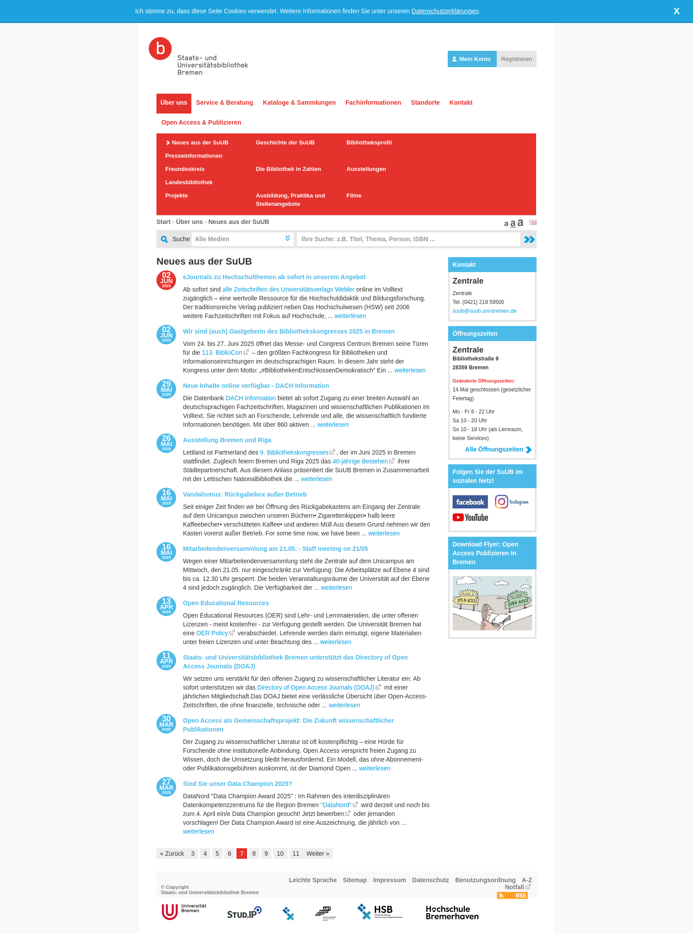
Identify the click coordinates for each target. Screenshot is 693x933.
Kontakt (460, 102)
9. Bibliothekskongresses (294, 452)
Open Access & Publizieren (201, 122)
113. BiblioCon (222, 352)
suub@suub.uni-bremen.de (485, 311)
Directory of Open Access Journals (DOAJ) (315, 687)
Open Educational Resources (226, 603)
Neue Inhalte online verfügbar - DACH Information (256, 385)
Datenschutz (430, 880)
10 (280, 853)
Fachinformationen (373, 102)
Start (163, 221)
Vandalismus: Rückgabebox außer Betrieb (245, 494)
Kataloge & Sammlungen (299, 102)
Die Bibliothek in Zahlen (288, 169)
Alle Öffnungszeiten (498, 449)
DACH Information (251, 398)
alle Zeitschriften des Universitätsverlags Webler (289, 289)
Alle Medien (212, 239)
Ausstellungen (366, 169)
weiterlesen (350, 315)
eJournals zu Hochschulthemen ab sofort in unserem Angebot (274, 277)
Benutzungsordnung (485, 880)
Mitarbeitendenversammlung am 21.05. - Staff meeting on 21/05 (275, 548)
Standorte (425, 102)
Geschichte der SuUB (285, 142)
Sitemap (355, 880)
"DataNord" (335, 804)
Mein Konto (472, 59)
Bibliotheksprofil (369, 142)
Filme (354, 195)
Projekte (176, 195)
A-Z (527, 880)
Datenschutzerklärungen (445, 11)
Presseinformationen (193, 155)
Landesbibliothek (189, 182)
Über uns (173, 102)
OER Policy (212, 633)
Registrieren (516, 59)
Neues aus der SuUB (200, 142)
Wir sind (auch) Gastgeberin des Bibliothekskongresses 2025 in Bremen (289, 331)
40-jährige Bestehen (360, 461)
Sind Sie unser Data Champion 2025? (237, 783)
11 (296, 853)
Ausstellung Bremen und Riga (227, 440)
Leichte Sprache (313, 880)
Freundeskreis (185, 169)
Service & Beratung (224, 102)
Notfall (514, 887)
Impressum (389, 880)
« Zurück (172, 853)
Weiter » (317, 853)
